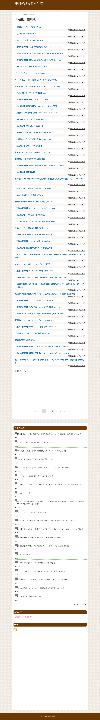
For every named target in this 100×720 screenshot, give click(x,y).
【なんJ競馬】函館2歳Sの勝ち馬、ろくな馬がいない (34, 248)
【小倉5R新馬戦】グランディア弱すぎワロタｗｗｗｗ (35, 271)
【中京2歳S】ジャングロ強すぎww (28, 27)
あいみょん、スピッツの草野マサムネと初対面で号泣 (35, 442)
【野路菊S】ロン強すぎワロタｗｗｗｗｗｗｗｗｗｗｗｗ (36, 113)
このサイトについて (23, 617)
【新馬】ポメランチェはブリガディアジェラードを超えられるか (39, 314)
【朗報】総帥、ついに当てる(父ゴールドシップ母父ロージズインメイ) (41, 277)
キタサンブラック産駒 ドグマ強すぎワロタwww (33, 188)
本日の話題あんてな (29, 3)
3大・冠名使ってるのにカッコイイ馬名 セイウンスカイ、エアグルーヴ (41, 579)
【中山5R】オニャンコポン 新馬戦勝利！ (30, 119)
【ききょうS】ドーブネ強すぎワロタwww (30, 93)
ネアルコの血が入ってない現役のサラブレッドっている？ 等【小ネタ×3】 (42, 468)
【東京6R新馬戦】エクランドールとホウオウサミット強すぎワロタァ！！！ (43, 347)
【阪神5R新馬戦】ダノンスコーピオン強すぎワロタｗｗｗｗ (37, 307)
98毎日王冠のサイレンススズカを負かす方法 (32, 512)
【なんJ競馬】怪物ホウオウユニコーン (29, 126)
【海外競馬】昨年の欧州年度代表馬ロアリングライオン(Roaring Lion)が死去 (43, 546)
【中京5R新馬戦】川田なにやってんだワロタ (31, 99)
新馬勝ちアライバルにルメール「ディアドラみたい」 (35, 320)
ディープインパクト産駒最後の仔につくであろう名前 (35, 476)
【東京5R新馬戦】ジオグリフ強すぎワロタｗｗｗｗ (34, 300)
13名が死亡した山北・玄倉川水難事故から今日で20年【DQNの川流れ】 (41, 451)
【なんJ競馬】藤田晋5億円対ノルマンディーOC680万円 (36, 106)
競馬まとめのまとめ (77, 30)
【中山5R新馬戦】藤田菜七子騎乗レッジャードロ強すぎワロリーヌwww (42, 353)
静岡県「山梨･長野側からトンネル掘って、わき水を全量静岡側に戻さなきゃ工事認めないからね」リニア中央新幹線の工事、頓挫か (50, 502)
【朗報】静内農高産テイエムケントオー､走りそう (33, 235)
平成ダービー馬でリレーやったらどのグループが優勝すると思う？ (39, 537)
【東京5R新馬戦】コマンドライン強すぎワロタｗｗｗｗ (36, 327)
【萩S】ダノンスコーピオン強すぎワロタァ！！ (33, 66)
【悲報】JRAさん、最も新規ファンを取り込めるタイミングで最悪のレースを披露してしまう (48, 434)
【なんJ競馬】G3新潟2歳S (25, 172)
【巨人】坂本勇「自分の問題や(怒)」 (29, 596)
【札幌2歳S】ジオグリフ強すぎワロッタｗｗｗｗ (33, 139)
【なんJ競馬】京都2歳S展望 (25, 34)
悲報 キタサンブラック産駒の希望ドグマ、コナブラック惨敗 (37, 86)
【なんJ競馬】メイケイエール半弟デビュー (31, 215)
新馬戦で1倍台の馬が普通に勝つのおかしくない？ (33, 202)
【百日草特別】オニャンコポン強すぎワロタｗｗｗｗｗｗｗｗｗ (39, 53)
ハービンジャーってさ (24, 493)
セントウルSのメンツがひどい (27, 554)
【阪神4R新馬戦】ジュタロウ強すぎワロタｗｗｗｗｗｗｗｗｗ (38, 47)
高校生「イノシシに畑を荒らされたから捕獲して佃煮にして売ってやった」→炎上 (45, 521)
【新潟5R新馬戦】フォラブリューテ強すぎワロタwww (35, 208)
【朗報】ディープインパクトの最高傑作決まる (32, 333)
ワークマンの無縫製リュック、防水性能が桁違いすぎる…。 (37, 563)
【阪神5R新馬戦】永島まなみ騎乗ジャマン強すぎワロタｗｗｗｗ (39, 60)
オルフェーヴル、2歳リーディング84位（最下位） (33, 264)
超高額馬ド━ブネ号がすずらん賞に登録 (30, 159)
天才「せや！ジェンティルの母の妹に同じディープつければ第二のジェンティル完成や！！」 (48, 484)
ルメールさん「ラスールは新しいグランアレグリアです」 (36, 80)
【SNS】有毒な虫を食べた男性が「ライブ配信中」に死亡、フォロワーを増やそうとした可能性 (49, 529)
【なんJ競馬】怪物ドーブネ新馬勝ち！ (29, 146)
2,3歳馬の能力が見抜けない (25, 340)
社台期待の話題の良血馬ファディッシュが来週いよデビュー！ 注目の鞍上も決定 (45, 294)
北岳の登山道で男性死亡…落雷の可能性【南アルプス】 (35, 459)
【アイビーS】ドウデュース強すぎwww (30, 73)
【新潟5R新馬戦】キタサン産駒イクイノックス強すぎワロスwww (39, 165)
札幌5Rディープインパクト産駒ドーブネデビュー (33, 152)
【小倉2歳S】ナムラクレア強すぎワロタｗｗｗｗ (33, 132)
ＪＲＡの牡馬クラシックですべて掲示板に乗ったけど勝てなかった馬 (40, 588)
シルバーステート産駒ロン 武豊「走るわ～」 (31, 228)
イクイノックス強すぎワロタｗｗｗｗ (29, 40)
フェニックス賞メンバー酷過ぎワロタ (29, 195)
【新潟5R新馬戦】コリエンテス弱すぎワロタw (32, 241)
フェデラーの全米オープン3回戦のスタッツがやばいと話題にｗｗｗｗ (40, 571)
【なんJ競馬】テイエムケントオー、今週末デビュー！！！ (37, 221)
